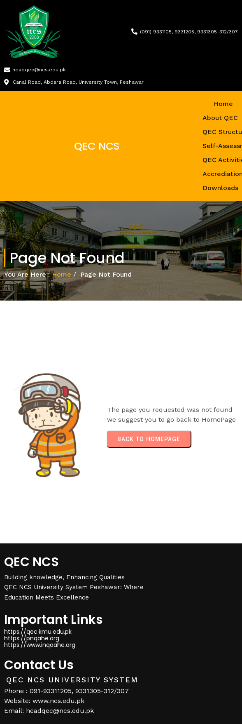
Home (61, 274)
